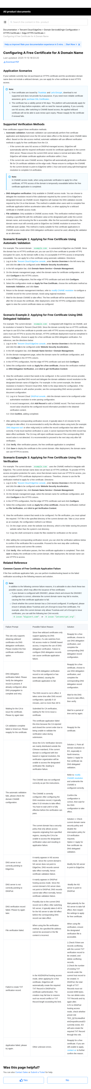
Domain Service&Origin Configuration (61, 30)
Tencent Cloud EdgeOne (31, 30)
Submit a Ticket (38, 1072)
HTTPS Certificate (11, 33)
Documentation (10, 30)
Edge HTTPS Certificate (33, 33)
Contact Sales (21, 1072)
